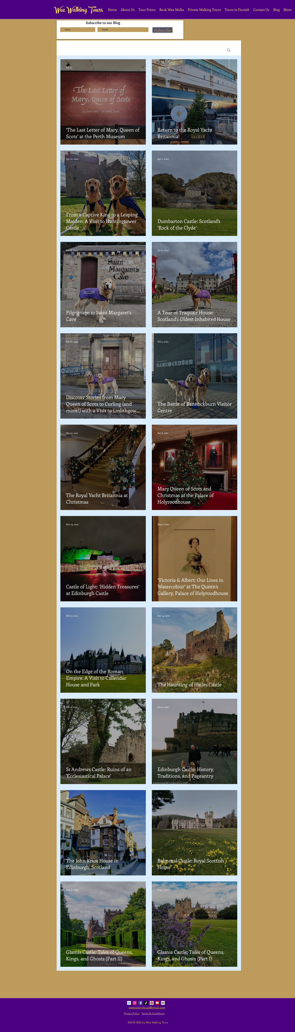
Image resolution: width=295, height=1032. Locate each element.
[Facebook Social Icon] (140, 1003)
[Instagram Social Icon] (135, 1003)
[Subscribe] (163, 30)
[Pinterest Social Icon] (152, 1003)
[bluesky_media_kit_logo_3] (129, 1003)
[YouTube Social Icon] (157, 1003)
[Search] (228, 50)
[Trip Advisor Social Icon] (163, 1003)
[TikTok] (146, 1003)
